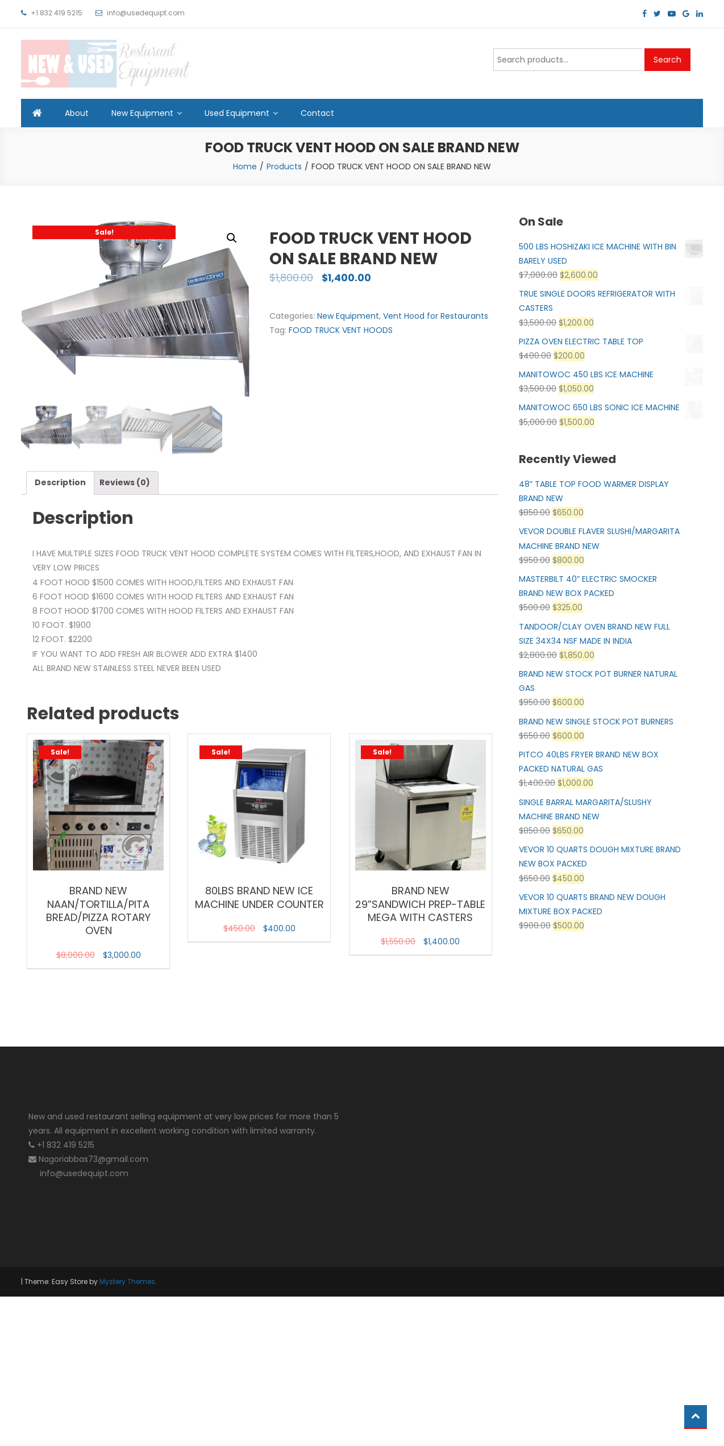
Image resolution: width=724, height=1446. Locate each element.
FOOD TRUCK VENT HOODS (341, 330)
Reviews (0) (124, 483)
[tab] (60, 483)
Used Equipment (237, 113)
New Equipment (142, 113)
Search (667, 59)
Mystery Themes (127, 1281)
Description (60, 483)
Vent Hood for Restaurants (435, 316)
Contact (317, 113)
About (77, 113)
